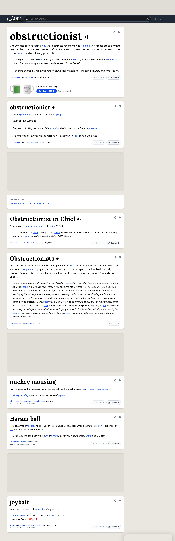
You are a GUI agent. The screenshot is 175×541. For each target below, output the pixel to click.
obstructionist (15, 77)
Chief (35, 232)
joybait (12, 525)
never (53, 515)
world (72, 265)
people (25, 269)
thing (26, 236)
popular (28, 226)
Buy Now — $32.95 (46, 91)
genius (57, 232)
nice (22, 509)
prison (67, 313)
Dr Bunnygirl (35, 243)
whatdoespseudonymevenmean (31, 525)
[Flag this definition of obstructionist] (119, 32)
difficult (87, 46)
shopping (54, 128)
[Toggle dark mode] (160, 18)
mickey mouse (94, 389)
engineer (112, 59)
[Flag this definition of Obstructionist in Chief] (120, 217)
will (11, 429)
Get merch (113, 77)
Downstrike (28, 77)
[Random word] (147, 18)
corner (76, 59)
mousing (24, 395)
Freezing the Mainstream (35, 401)
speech (27, 509)
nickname (37, 226)
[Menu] (166, 18)
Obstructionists (16, 323)
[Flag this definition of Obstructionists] (120, 257)
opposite (40, 509)
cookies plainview (31, 142)
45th (52, 226)
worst (88, 436)
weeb (21, 53)
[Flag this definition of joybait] (120, 501)
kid (104, 305)
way (44, 46)
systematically (26, 114)
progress (60, 114)
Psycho (61, 395)
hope (23, 515)
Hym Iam (28, 323)
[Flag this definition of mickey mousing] (120, 380)
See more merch (64, 91)
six (40, 59)
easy (46, 305)
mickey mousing (16, 401)
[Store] (154, 18)
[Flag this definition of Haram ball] (120, 417)
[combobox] (87, 19)
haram (54, 436)
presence (93, 128)
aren (32, 269)
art (46, 436)
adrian (15, 515)
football (31, 426)
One (12, 114)
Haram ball (14, 442)
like (83, 389)
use (76, 135)
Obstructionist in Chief (39, 203)
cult (47, 301)
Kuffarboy (25, 442)
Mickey (15, 395)
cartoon (106, 389)
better (101, 426)
